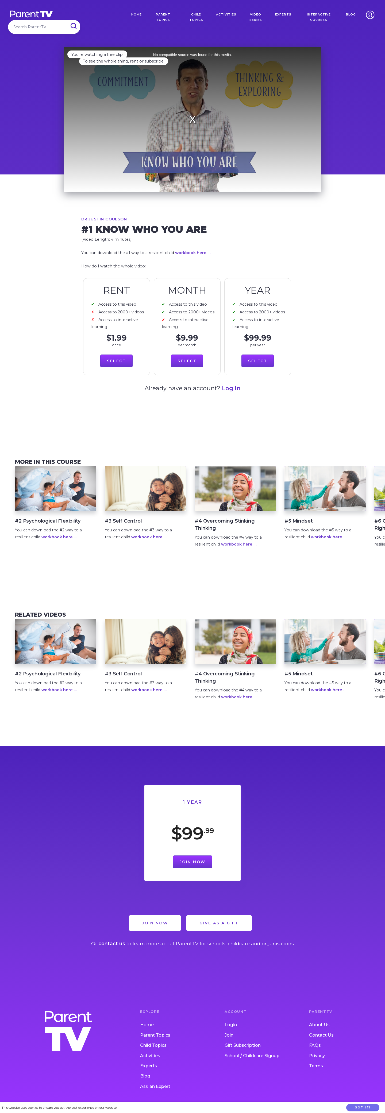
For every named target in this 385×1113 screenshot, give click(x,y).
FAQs (315, 1045)
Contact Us (321, 1035)
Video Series (255, 17)
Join (229, 1035)
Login (231, 1024)
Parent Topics (163, 17)
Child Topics (196, 17)
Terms (316, 1065)
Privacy (317, 1055)
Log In (231, 388)
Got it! (363, 1107)
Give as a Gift (219, 923)
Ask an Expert (155, 1086)
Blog (351, 14)
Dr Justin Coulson (104, 219)
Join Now (193, 861)
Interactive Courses (319, 17)
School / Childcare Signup (252, 1055)
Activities (226, 14)
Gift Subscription (243, 1045)
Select (116, 361)
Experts (283, 14)
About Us (319, 1024)
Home (136, 14)
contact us (111, 943)
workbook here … (192, 252)
